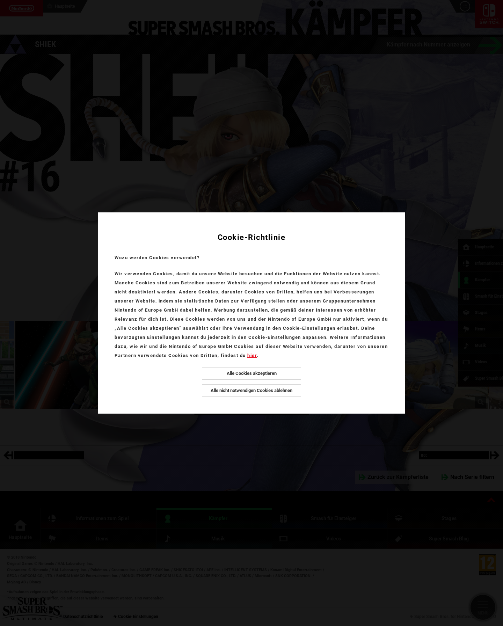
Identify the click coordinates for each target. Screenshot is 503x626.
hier (252, 355)
